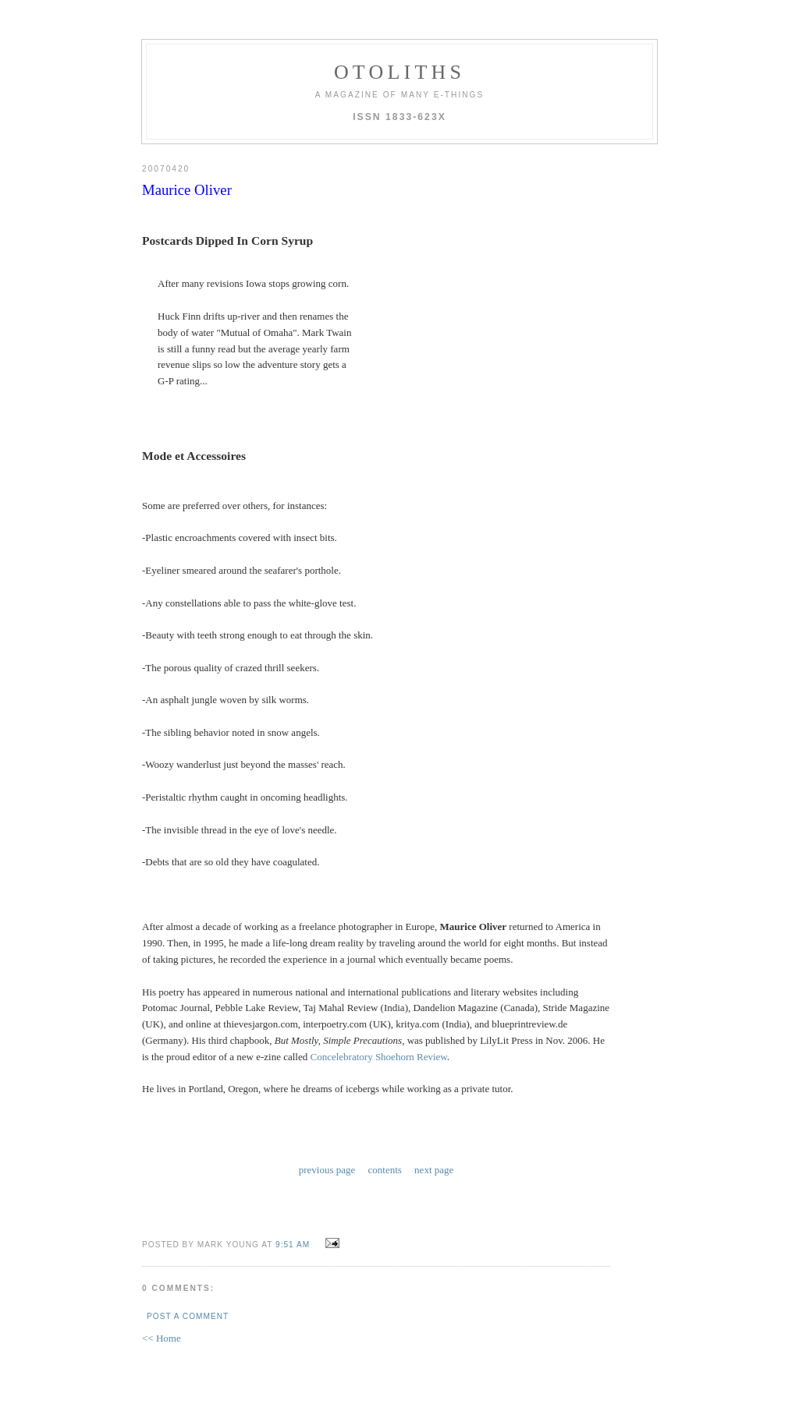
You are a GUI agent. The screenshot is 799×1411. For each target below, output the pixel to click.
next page (433, 1170)
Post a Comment (188, 1316)
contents (385, 1170)
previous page (327, 1170)
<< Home (161, 1338)
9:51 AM (292, 1244)
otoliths (399, 72)
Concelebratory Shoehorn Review (379, 1057)
